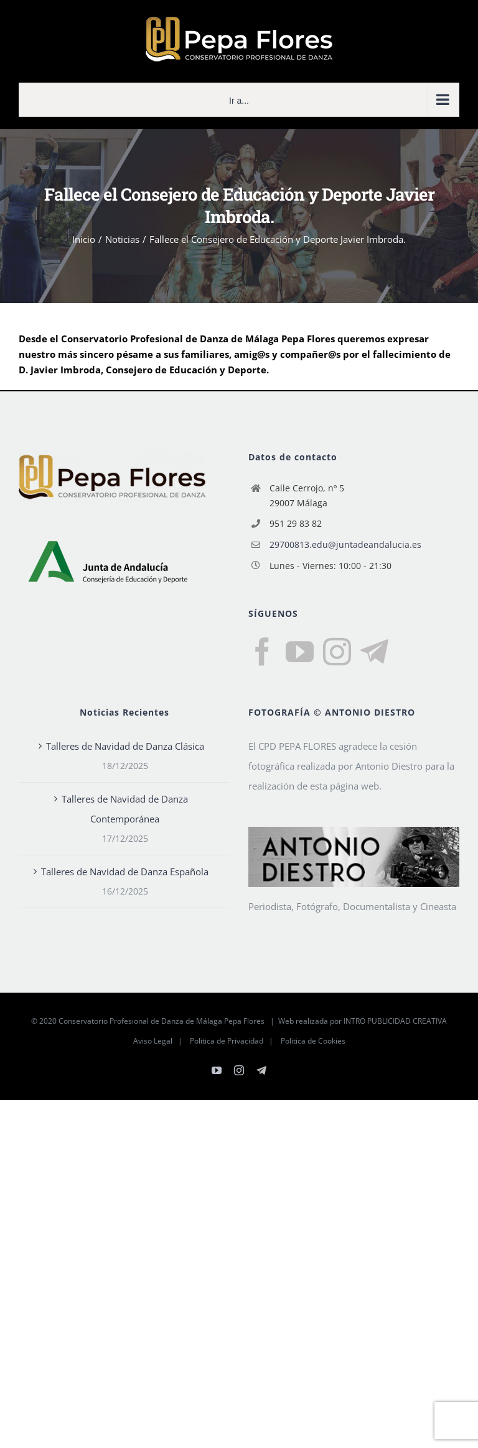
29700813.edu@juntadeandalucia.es (345, 544)
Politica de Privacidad (226, 1041)
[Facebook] (262, 652)
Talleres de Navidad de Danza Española (125, 871)
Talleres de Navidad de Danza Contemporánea (125, 809)
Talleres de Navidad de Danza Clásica (125, 746)
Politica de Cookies (313, 1041)
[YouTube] (300, 652)
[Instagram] (337, 652)
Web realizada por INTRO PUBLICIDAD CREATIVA (362, 1021)
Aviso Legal (152, 1041)
